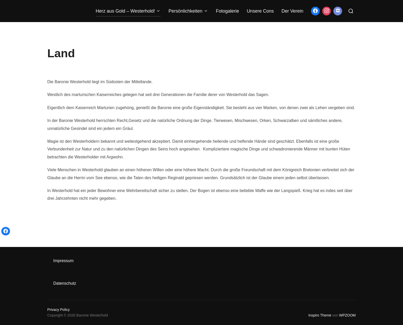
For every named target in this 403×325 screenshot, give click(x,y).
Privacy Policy (58, 310)
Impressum (63, 261)
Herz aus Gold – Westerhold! (128, 11)
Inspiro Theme (319, 315)
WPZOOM (347, 315)
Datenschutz (64, 283)
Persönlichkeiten (188, 11)
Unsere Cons (260, 11)
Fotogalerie (227, 11)
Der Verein (292, 11)
